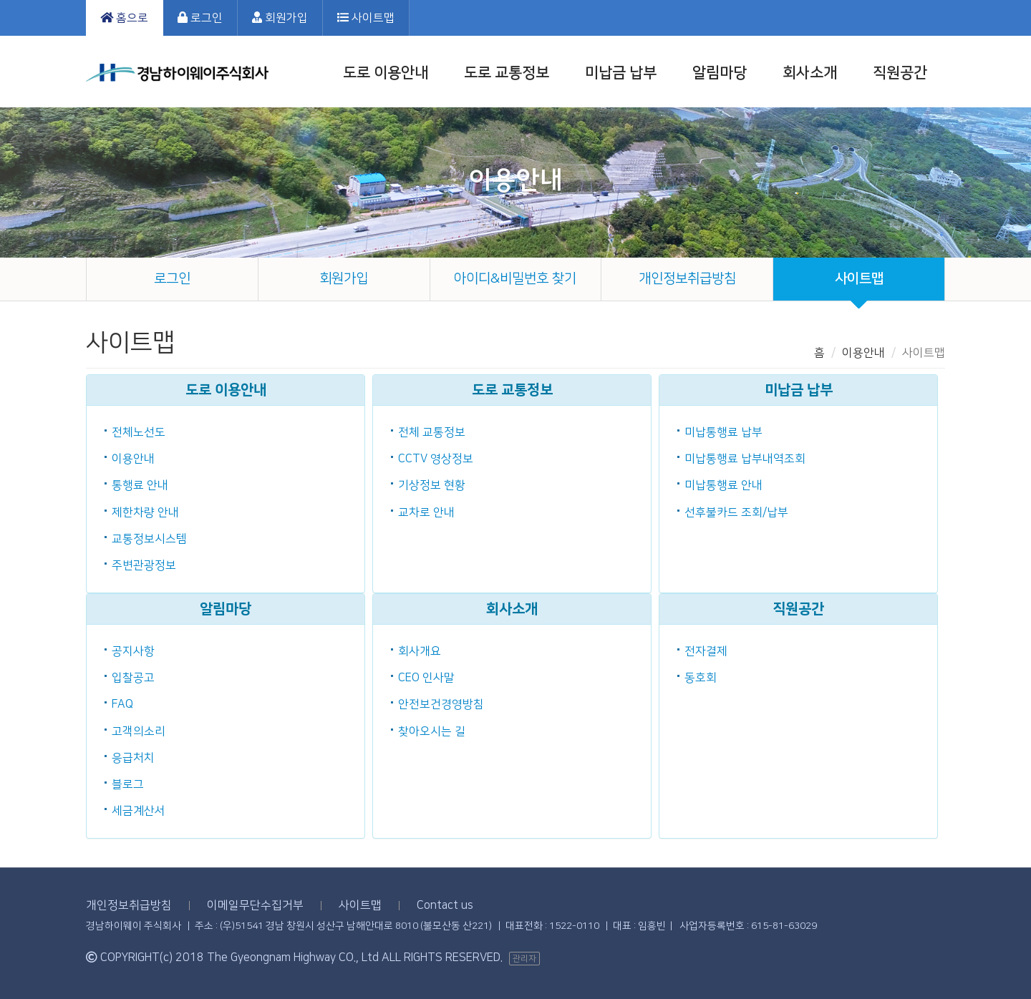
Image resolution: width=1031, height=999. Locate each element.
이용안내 (133, 458)
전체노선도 (138, 432)
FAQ (122, 704)
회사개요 (419, 651)
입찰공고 (133, 677)
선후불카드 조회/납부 (736, 512)
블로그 (128, 784)
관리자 (524, 958)
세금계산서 (138, 810)
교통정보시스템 (149, 538)
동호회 (700, 677)
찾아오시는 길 (431, 731)
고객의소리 (138, 731)
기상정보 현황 (431, 485)
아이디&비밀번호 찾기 (515, 278)
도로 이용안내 (385, 72)
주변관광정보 (144, 565)
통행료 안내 (140, 485)
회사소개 (810, 72)
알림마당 (719, 72)
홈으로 (124, 17)
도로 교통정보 (506, 72)
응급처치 (133, 757)
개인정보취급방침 (687, 278)
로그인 (200, 17)
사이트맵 (366, 17)
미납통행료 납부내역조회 (744, 458)
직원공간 (900, 72)
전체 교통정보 (431, 432)
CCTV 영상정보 (435, 458)
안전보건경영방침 (441, 704)
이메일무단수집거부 (255, 905)
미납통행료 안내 (723, 485)
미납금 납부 (621, 72)
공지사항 (133, 651)
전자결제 (705, 651)
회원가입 (280, 17)
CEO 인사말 (426, 677)
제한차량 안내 (145, 512)
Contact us (445, 905)
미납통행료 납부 (723, 432)
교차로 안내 (426, 512)
